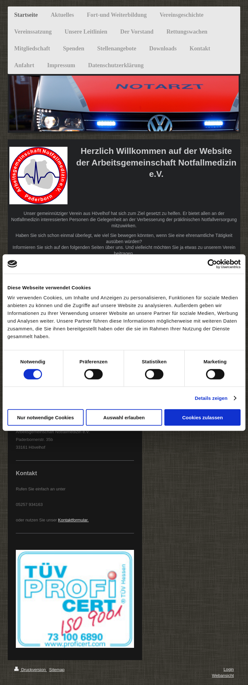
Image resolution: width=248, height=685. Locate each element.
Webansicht (223, 675)
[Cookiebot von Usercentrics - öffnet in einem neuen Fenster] (212, 264)
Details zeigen (211, 398)
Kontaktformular (73, 520)
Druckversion (30, 669)
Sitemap (57, 669)
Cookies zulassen (202, 417)
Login (228, 669)
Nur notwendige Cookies (45, 417)
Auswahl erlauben (124, 417)
